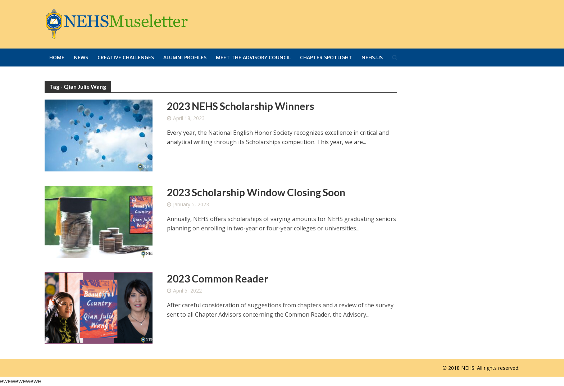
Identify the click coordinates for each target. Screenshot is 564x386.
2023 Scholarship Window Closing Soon (256, 192)
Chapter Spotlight (326, 57)
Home (56, 57)
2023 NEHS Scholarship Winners (240, 106)
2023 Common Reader (217, 278)
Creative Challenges (125, 57)
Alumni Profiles (184, 57)
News (81, 57)
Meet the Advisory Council (253, 57)
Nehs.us (372, 57)
